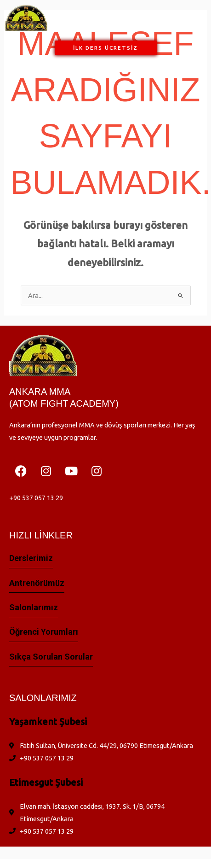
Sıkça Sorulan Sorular (51, 656)
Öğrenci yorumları (43, 632)
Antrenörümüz (36, 583)
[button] (108, 17)
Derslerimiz (31, 558)
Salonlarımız (33, 607)
